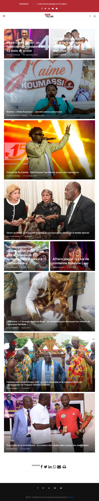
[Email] (56, 8)
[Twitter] (45, 8)
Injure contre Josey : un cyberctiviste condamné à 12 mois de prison (25, 46)
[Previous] (32, 4)
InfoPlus (70, 497)
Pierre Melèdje (14, 55)
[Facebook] (37, 488)
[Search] (90, 16)
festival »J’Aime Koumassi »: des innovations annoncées (34, 112)
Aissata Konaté (14, 236)
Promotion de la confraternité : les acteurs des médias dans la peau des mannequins (48, 445)
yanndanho (13, 267)
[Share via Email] (59, 466)
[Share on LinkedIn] (50, 466)
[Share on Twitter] (45, 466)
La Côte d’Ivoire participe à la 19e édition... (52, 4)
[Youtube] (53, 8)
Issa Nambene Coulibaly (18, 115)
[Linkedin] (49, 8)
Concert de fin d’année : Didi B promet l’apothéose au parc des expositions (43, 172)
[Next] (35, 4)
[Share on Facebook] (41, 466)
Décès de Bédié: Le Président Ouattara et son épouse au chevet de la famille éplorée (48, 233)
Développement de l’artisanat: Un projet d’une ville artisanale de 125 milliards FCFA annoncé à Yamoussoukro (25, 255)
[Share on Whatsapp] (54, 466)
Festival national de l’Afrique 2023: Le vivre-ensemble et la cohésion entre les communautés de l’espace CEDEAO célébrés (44, 383)
